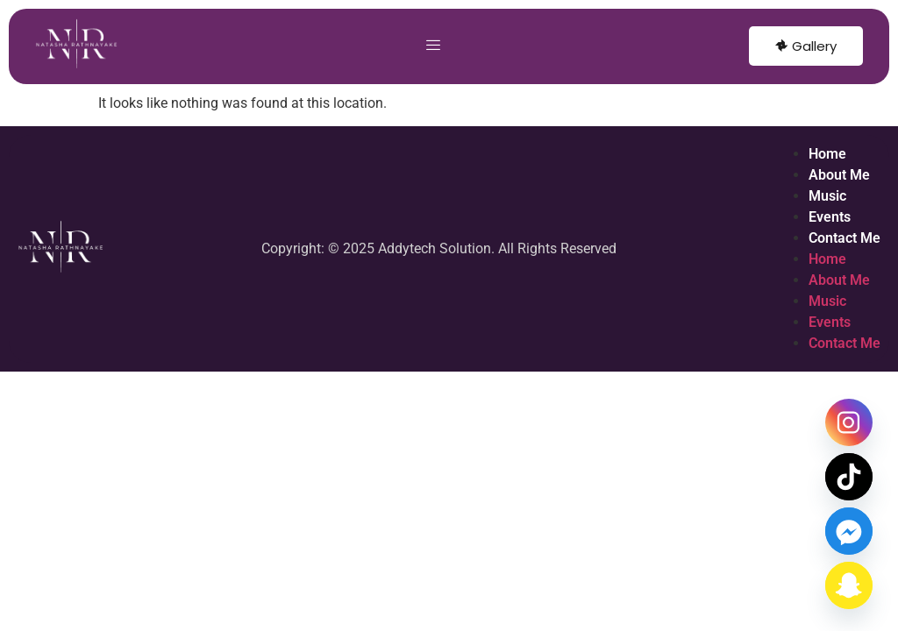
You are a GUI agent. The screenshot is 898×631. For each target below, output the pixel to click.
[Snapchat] (849, 585)
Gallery (806, 46)
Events (830, 217)
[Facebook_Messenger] (849, 531)
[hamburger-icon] (433, 46)
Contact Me (844, 238)
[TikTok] (849, 476)
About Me (839, 175)
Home (827, 153)
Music (827, 196)
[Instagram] (849, 422)
